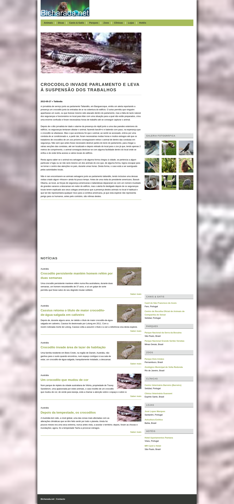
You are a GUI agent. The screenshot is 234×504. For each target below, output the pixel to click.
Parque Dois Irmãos (154, 359)
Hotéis (142, 22)
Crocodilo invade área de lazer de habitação (73, 347)
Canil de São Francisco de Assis (161, 303)
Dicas (61, 22)
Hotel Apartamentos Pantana (159, 437)
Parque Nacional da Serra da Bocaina (163, 332)
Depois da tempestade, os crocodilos (68, 412)
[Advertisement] (143, 8)
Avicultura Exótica (154, 419)
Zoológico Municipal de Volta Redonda (164, 367)
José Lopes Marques (155, 411)
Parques (93, 22)
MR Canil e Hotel (153, 446)
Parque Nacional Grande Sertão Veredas (164, 341)
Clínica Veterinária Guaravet (158, 393)
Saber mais (135, 294)
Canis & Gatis (76, 22)
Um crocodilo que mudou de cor (64, 379)
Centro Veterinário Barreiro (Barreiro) (163, 385)
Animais (48, 22)
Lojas (131, 22)
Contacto (60, 499)
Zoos (106, 22)
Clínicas (118, 22)
